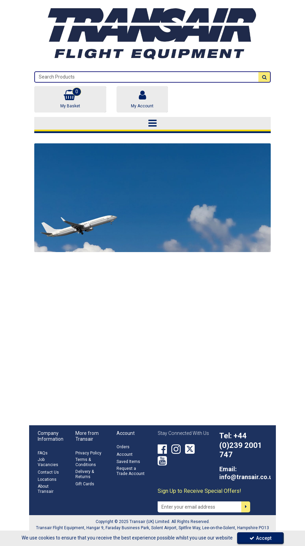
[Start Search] (264, 77)
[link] (162, 449)
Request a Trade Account (131, 471)
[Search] (146, 77)
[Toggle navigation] (153, 123)
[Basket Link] (70, 99)
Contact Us (48, 472)
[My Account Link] (142, 99)
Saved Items (128, 461)
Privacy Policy (88, 453)
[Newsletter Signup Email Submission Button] (245, 506)
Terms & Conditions (85, 462)
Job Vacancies (48, 462)
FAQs (43, 453)
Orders (123, 446)
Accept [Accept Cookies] (260, 538)
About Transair (45, 489)
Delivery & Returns (84, 474)
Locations (47, 479)
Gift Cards (84, 484)
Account (125, 454)
